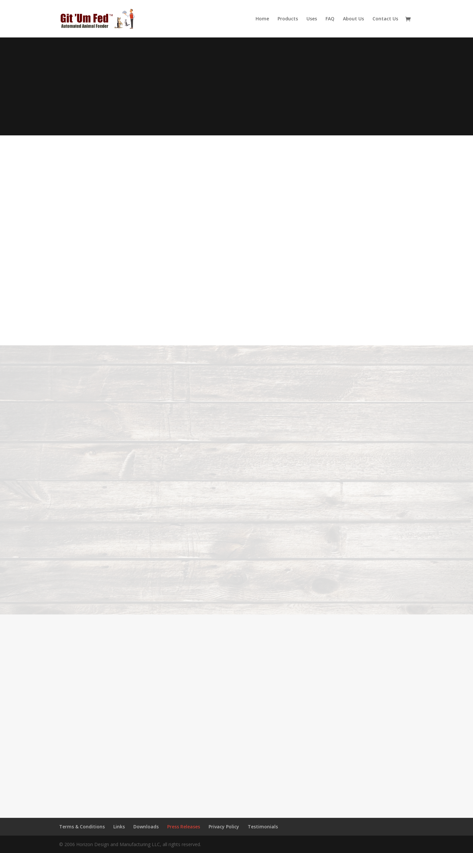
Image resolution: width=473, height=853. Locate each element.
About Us (353, 19)
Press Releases (183, 826)
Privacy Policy (224, 826)
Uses (311, 19)
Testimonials (263, 826)
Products (288, 19)
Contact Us (385, 19)
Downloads (146, 826)
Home (262, 19)
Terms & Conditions (82, 826)
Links (119, 826)
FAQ (330, 19)
